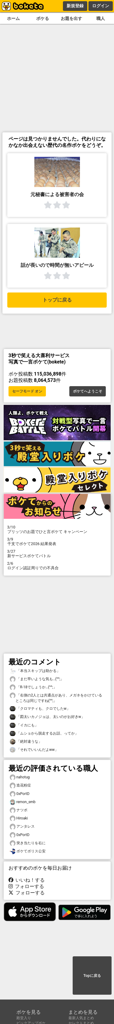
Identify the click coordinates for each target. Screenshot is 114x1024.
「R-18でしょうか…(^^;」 (33, 687)
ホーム (13, 18)
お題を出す (71, 18)
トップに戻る (57, 299)
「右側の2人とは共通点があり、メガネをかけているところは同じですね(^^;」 (56, 698)
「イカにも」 (24, 725)
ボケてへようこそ (87, 391)
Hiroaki (19, 818)
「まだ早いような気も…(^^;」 (37, 679)
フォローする (26, 886)
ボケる (42, 18)
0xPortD (19, 794)
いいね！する (27, 880)
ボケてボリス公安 (28, 851)
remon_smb (23, 802)
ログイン (100, 5)
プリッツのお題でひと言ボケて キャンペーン (57, 529)
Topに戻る (92, 976)
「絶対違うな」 (26, 742)
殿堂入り (23, 1018)
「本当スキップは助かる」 (35, 671)
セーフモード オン (27, 391)
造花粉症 (20, 785)
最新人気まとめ (81, 1018)
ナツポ (18, 810)
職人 (100, 18)
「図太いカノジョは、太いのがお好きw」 (47, 717)
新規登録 (75, 5)
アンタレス (22, 826)
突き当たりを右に (28, 843)
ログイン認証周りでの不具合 (57, 565)
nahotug (20, 777)
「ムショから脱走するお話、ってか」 (44, 733)
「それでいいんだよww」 (34, 750)
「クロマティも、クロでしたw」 (40, 709)
